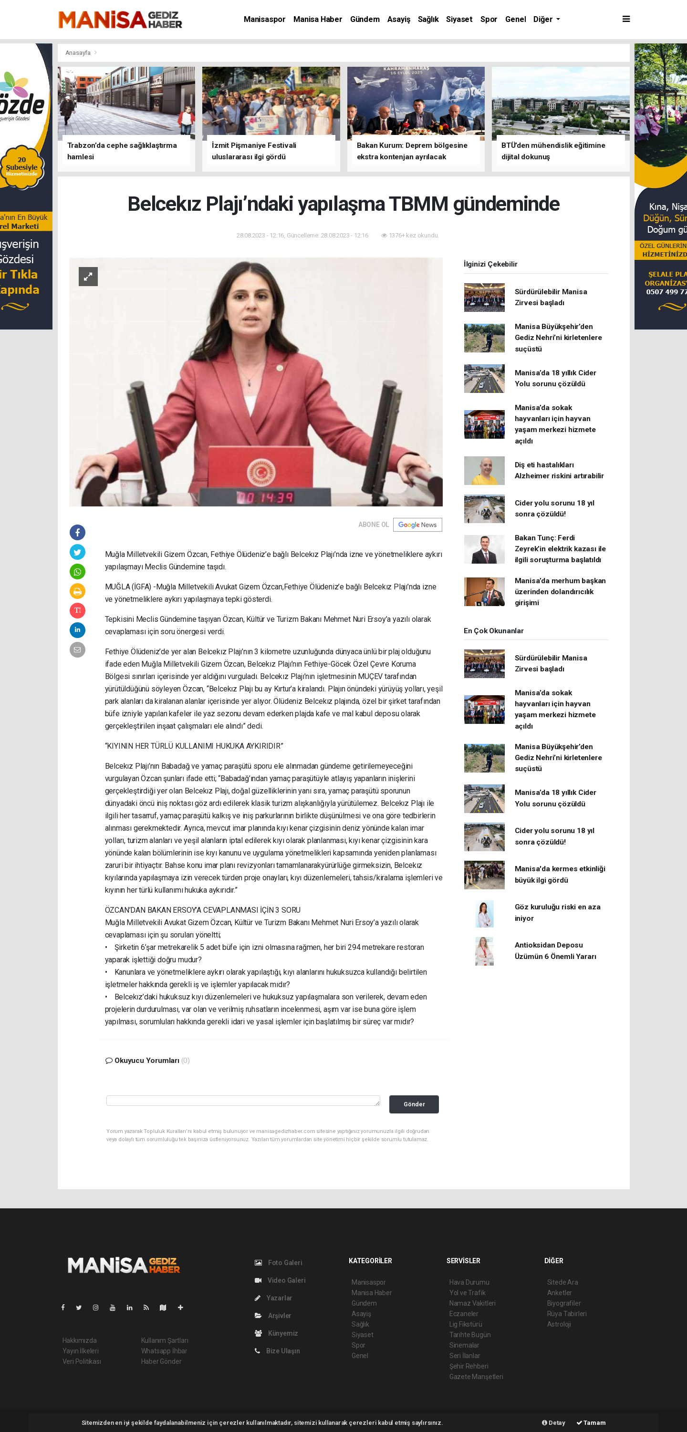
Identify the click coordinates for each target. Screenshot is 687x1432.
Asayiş (398, 19)
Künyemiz (276, 1333)
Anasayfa (78, 52)
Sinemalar (464, 1345)
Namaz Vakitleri (472, 1303)
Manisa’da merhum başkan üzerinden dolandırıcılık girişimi (560, 592)
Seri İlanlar (464, 1356)
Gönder (414, 1104)
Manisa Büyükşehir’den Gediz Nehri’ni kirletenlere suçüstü (558, 337)
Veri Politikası (81, 1361)
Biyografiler (564, 1303)
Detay (553, 1422)
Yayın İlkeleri (80, 1351)
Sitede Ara (562, 1282)
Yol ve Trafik (467, 1293)
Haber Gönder (161, 1361)
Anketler (559, 1293)
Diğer (543, 19)
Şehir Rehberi (469, 1366)
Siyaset (459, 19)
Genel (515, 19)
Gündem (365, 19)
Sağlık (428, 19)
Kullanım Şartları (164, 1340)
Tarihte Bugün (470, 1335)
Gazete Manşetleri (476, 1376)
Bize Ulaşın (277, 1351)
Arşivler (273, 1315)
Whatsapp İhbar (164, 1351)
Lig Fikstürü (465, 1324)
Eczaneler (464, 1314)
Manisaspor (265, 19)
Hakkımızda (79, 1340)
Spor (489, 19)
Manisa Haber (318, 19)
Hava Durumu (469, 1282)
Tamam (591, 1422)
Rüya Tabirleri (567, 1314)
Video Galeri (280, 1280)
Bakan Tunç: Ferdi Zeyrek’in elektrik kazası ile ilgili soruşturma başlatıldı (560, 549)
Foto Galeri (278, 1263)
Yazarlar (273, 1298)
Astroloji (559, 1324)
